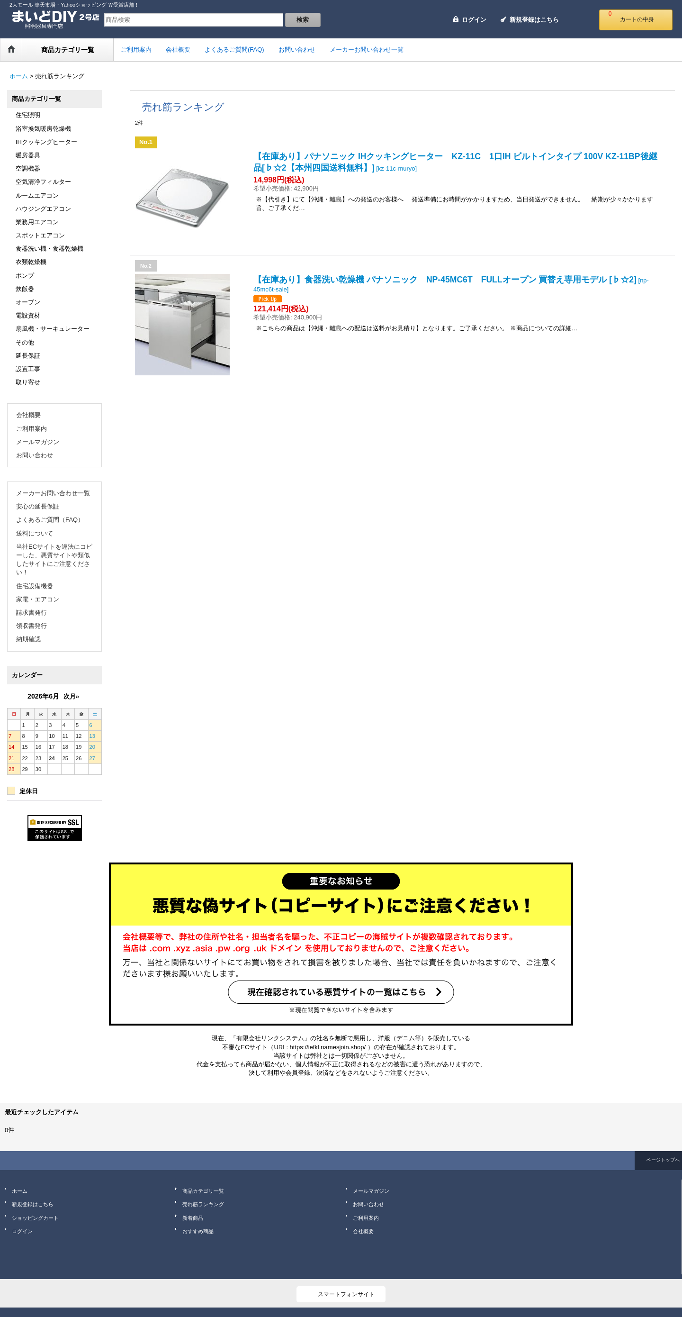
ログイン (474, 19)
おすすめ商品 (198, 1231)
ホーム (19, 1191)
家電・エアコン (37, 599)
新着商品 (192, 1218)
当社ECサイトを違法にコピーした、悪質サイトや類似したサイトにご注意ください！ (54, 559)
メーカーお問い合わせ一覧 (53, 493)
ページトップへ (663, 1160)
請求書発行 (31, 612)
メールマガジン (37, 441)
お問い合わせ (34, 455)
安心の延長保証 (37, 506)
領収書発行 (31, 625)
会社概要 (28, 414)
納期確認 (28, 639)
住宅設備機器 (34, 586)
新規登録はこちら (534, 19)
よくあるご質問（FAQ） (50, 519)
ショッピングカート (35, 1218)
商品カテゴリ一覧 (203, 1191)
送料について (34, 533)
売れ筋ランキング (203, 1204)
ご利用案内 (31, 428)
